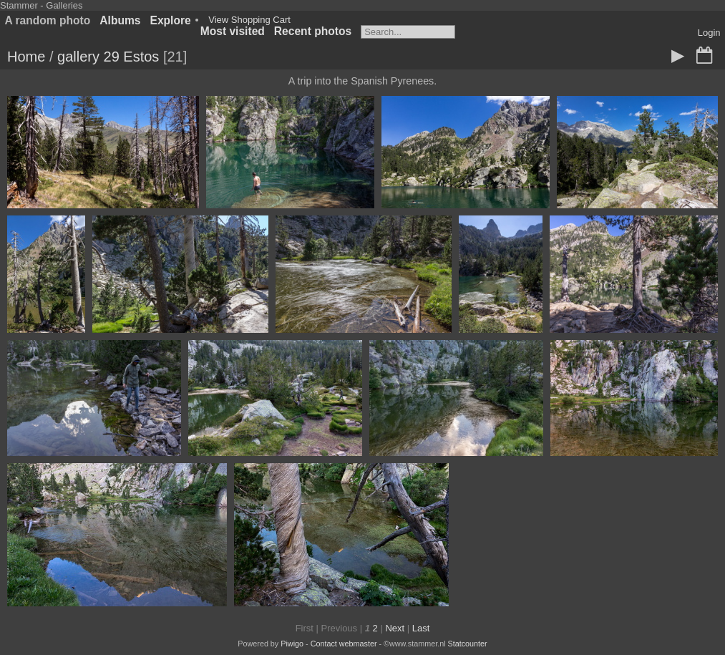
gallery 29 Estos (108, 56)
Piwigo (292, 643)
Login (709, 32)
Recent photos (312, 31)
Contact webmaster (344, 643)
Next (394, 628)
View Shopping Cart (249, 19)
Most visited (232, 31)
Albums (119, 20)
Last (421, 628)
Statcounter (467, 643)
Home (26, 56)
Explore (170, 20)
